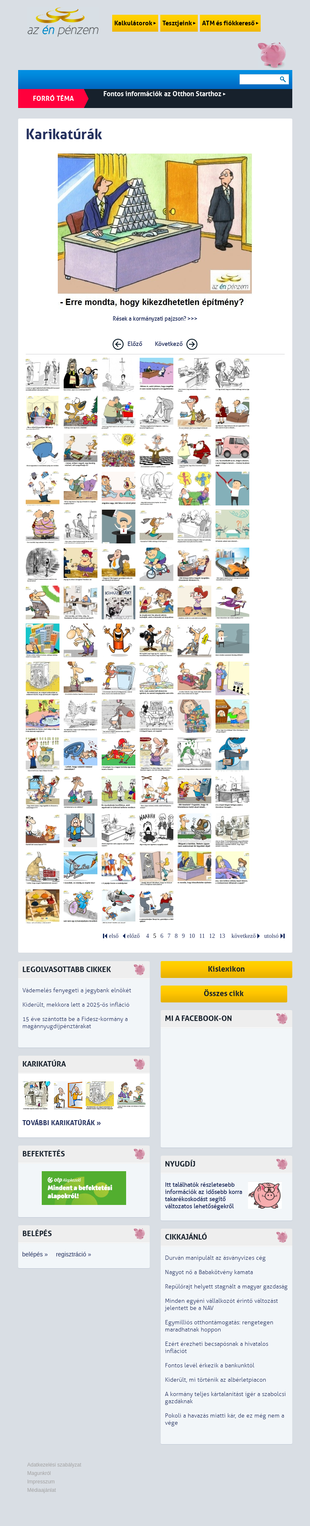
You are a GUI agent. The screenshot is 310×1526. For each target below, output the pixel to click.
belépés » (35, 1254)
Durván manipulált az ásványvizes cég (215, 1257)
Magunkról (39, 1473)
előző (133, 936)
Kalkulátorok (135, 23)
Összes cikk (224, 993)
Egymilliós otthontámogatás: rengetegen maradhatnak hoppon (219, 1326)
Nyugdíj (180, 1164)
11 (202, 936)
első (114, 936)
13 (222, 936)
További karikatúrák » (61, 1123)
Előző (134, 344)
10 (192, 936)
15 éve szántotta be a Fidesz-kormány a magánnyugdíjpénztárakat (75, 1023)
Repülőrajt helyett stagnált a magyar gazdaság (226, 1286)
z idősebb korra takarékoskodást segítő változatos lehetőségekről (203, 1199)
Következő (169, 344)
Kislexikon (226, 969)
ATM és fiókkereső (230, 23)
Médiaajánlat (41, 1490)
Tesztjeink (179, 23)
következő (244, 936)
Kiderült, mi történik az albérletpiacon (215, 1379)
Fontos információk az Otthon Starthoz (164, 94)
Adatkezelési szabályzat (54, 1465)
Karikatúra (44, 1064)
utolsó (271, 936)
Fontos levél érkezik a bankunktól (209, 1365)
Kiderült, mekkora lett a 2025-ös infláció (75, 1004)
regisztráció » (73, 1254)
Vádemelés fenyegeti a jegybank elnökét (76, 990)
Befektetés (43, 1154)
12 (212, 936)
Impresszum (41, 1482)
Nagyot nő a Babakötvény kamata (209, 1272)
